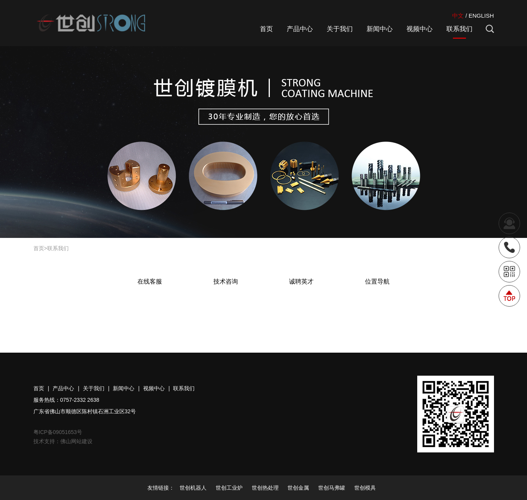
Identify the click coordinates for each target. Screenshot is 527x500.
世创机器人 (193, 488)
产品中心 (300, 29)
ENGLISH (481, 15)
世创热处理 (265, 488)
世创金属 (298, 488)
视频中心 (419, 29)
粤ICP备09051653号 (58, 432)
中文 (458, 15)
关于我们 (340, 29)
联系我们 (459, 29)
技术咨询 (225, 281)
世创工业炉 (229, 488)
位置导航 (377, 281)
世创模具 (365, 488)
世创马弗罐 (331, 488)
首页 (266, 29)
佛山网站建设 (76, 441)
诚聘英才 (301, 281)
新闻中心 (380, 29)
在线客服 (149, 281)
